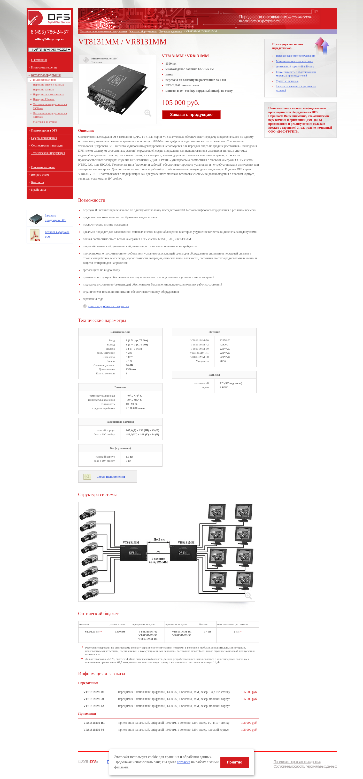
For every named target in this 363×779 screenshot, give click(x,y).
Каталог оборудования (46, 75)
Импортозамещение (44, 67)
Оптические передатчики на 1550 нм (50, 106)
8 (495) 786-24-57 (50, 32)
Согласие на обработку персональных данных (305, 766)
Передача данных (43, 89)
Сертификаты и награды (47, 145)
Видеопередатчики (44, 79)
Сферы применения (44, 138)
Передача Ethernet (44, 99)
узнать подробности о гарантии (108, 306)
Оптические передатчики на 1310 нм (50, 114)
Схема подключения (111, 477)
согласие (183, 762)
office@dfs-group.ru (49, 39)
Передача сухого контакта (48, 94)
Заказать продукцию (191, 114)
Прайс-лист (39, 189)
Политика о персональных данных (297, 762)
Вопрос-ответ (40, 174)
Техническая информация (48, 153)
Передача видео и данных (48, 84)
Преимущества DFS (44, 130)
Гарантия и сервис (43, 167)
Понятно (234, 762)
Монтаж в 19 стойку (45, 121)
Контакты (37, 182)
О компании (39, 60)
